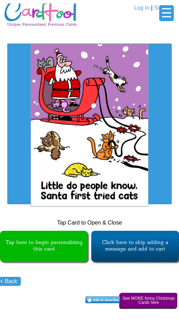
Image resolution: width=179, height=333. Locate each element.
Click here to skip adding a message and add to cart (135, 246)
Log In (142, 8)
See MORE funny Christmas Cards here (148, 300)
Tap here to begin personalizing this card (44, 246)
